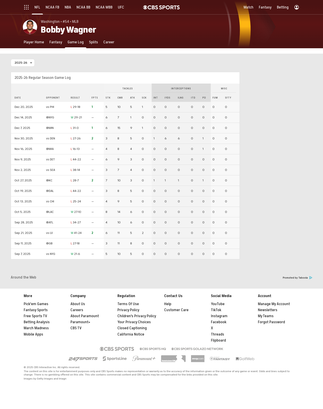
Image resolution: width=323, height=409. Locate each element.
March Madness (36, 328)
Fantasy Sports (36, 310)
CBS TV (76, 328)
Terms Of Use (128, 304)
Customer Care (176, 310)
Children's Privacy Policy (136, 316)
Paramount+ (80, 322)
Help (167, 304)
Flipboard (218, 340)
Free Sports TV (35, 316)
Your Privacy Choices (134, 322)
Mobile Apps (33, 334)
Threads (217, 334)
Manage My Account (274, 304)
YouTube (218, 304)
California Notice (130, 334)
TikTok (216, 310)
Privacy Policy (128, 310)
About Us (77, 304)
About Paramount (84, 316)
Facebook (218, 322)
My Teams (266, 316)
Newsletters (267, 310)
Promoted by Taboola (297, 277)
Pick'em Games (36, 304)
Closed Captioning (132, 328)
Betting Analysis (37, 322)
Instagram (219, 316)
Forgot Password (271, 322)
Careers (76, 310)
